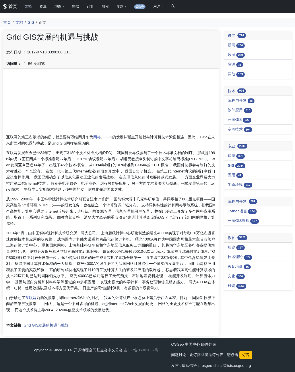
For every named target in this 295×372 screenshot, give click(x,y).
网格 (97, 137)
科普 (237, 285)
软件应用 (240, 110)
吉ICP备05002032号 (141, 350)
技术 (237, 90)
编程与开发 (241, 100)
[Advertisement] (110, 103)
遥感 (236, 156)
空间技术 (240, 129)
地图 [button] (58, 6)
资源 (43, 6)
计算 (90, 6)
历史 (236, 247)
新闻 (236, 45)
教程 (105, 6)
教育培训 (239, 266)
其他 (236, 74)
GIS (31, 22)
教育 (237, 237)
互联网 (31, 298)
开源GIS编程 (243, 220)
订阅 (245, 355)
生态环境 (240, 184)
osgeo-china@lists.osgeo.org (226, 365)
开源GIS (239, 119)
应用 (235, 175)
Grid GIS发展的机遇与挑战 (46, 325)
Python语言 (242, 211)
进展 (237, 35)
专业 (237, 146)
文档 (28, 6)
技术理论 (240, 257)
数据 (75, 6)
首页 (10, 6)
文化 (236, 276)
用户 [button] (156, 6)
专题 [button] (120, 6)
